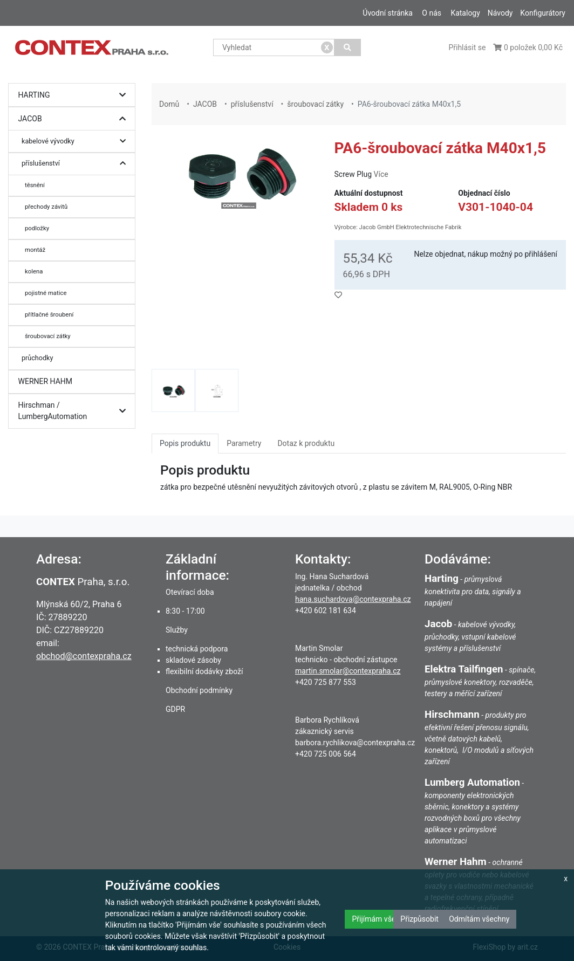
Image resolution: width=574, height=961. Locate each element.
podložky (37, 228)
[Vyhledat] (347, 47)
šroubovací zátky (48, 336)
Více (381, 174)
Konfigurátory (542, 13)
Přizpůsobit (419, 919)
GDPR (175, 709)
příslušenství (76, 163)
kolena (34, 271)
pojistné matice (45, 293)
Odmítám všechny (479, 919)
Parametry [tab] (244, 443)
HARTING (74, 95)
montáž (35, 249)
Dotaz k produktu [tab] (305, 443)
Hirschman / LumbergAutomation (74, 411)
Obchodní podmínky (199, 690)
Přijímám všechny (381, 919)
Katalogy (465, 13)
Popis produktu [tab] (185, 443)
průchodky (37, 358)
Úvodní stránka (388, 13)
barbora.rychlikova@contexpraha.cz (355, 742)
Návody (500, 13)
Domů (169, 104)
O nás (431, 13)
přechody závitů (46, 206)
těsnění (35, 185)
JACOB (74, 119)
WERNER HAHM (45, 381)
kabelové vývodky (76, 141)
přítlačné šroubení (49, 314)
